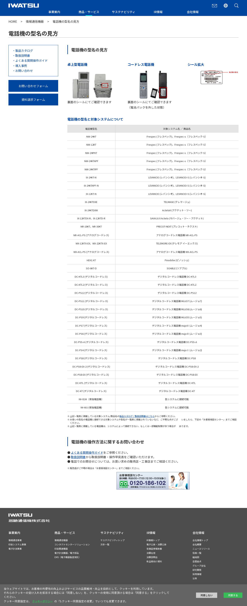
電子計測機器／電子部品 (66, 552)
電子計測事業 (15, 548)
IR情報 (158, 12)
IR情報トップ (153, 540)
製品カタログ (24, 50)
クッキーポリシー (42, 601)
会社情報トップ (200, 540)
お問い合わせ (24, 70)
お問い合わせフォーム (33, 86)
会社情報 (193, 12)
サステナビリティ (123, 12)
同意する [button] (233, 595)
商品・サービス (89, 12)
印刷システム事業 (17, 544)
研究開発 (197, 569)
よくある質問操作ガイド (31, 60)
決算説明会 (152, 557)
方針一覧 (104, 544)
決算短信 (151, 552)
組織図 (196, 557)
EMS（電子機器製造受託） (67, 557)
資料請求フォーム (33, 99)
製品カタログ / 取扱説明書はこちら (137, 416)
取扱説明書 (22, 55)
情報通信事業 (15, 540)
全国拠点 (197, 561)
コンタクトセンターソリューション (72, 544)
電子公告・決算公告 (156, 544)
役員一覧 (197, 552)
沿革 (195, 578)
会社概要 (197, 544)
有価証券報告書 (154, 548)
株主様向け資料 (154, 561)
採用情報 (197, 574)
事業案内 (54, 12)
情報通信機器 (35, 21)
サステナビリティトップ (112, 540)
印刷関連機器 (61, 548)
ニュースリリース (201, 548)
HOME (12, 21)
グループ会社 (199, 565)
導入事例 (21, 65)
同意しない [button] (207, 595)
